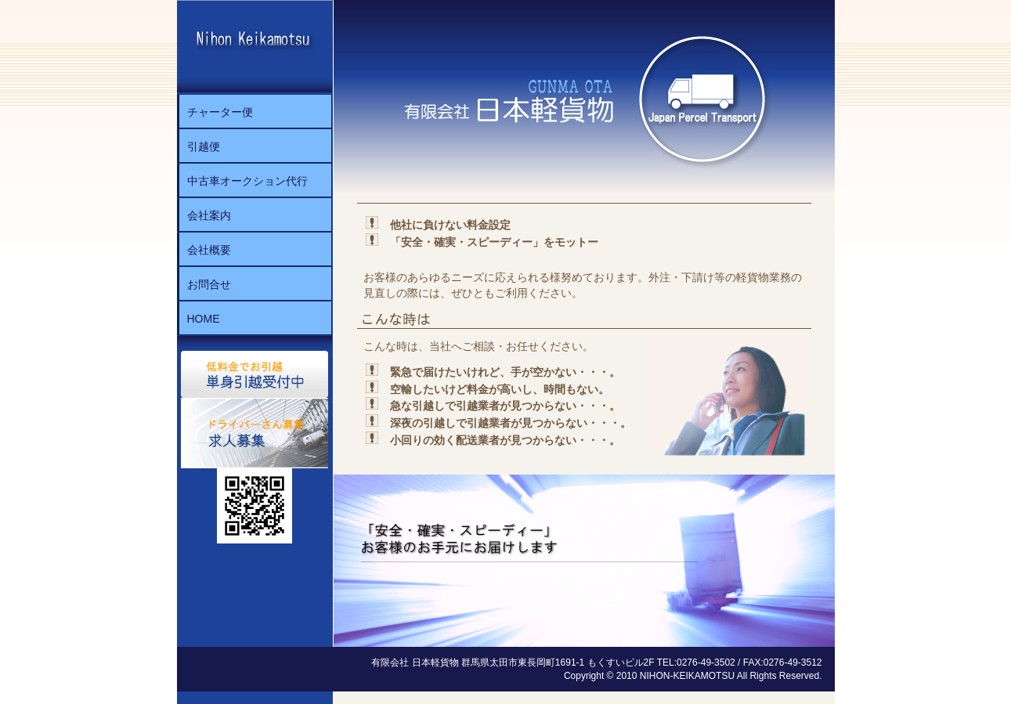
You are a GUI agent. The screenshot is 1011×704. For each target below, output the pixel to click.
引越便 (203, 146)
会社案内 (209, 215)
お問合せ (209, 284)
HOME (203, 318)
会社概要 (209, 250)
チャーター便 (220, 112)
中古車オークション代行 (247, 181)
